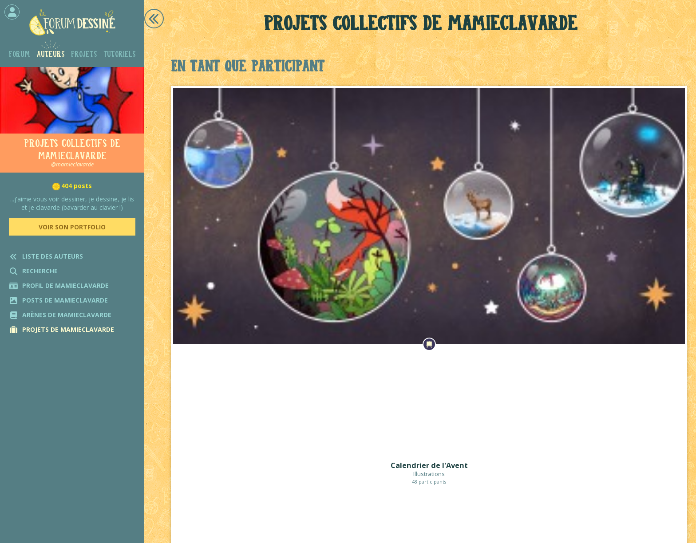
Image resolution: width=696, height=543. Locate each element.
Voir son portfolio (72, 227)
